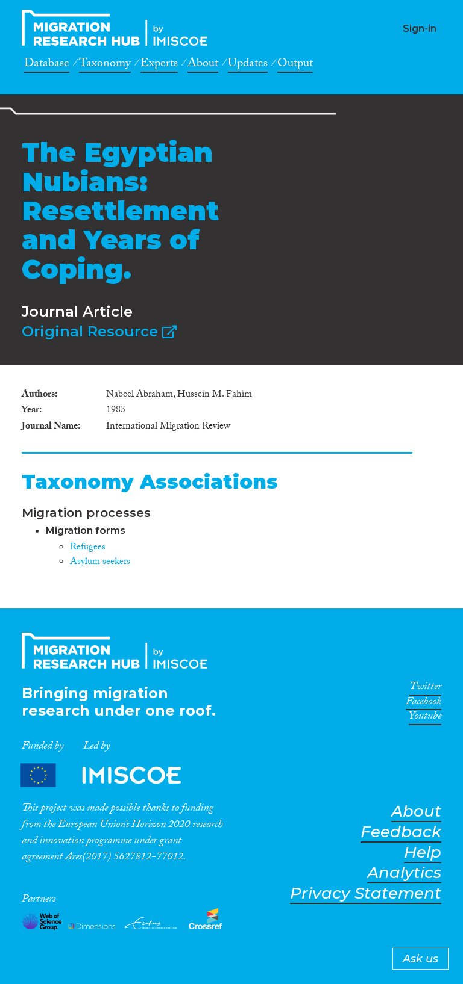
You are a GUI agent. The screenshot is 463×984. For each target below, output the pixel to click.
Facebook (423, 703)
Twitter (425, 688)
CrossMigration (118, 28)
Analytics (404, 873)
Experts (159, 65)
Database (46, 65)
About (202, 65)
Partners (111, 775)
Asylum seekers (100, 562)
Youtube (425, 718)
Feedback (401, 832)
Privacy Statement (365, 893)
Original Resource (99, 331)
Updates (248, 65)
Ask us (420, 958)
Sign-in (419, 28)
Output (295, 65)
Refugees (88, 548)
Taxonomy (105, 65)
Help (422, 852)
